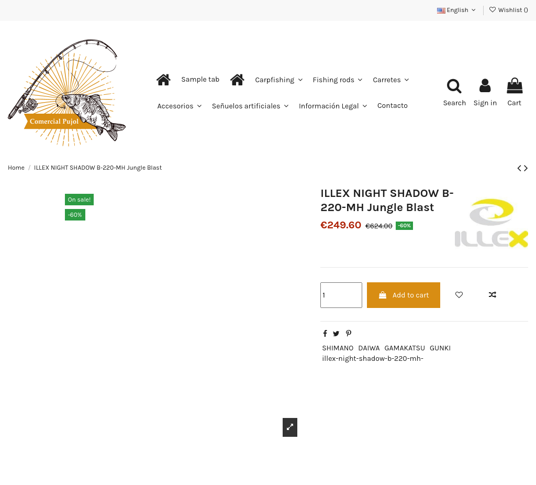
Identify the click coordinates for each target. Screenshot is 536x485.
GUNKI (440, 348)
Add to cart (403, 295)
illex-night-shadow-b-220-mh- (372, 358)
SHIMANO (337, 348)
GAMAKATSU (405, 348)
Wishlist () (508, 10)
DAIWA (368, 348)
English (457, 10)
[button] (200, 80)
